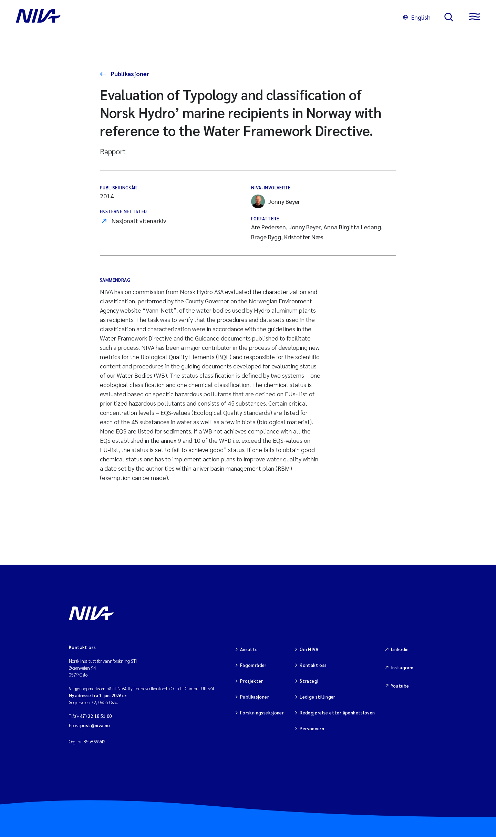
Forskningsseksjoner (262, 712)
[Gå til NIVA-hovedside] (202, 17)
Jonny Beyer (275, 201)
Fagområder (253, 665)
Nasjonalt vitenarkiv (139, 220)
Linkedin (400, 649)
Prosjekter (251, 681)
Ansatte (249, 649)
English (417, 17)
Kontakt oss (313, 665)
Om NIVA (309, 649)
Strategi (309, 681)
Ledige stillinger (317, 697)
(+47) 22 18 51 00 (93, 716)
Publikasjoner (129, 73)
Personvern (312, 728)
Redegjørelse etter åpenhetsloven (337, 712)
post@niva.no (95, 725)
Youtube (400, 686)
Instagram (402, 667)
